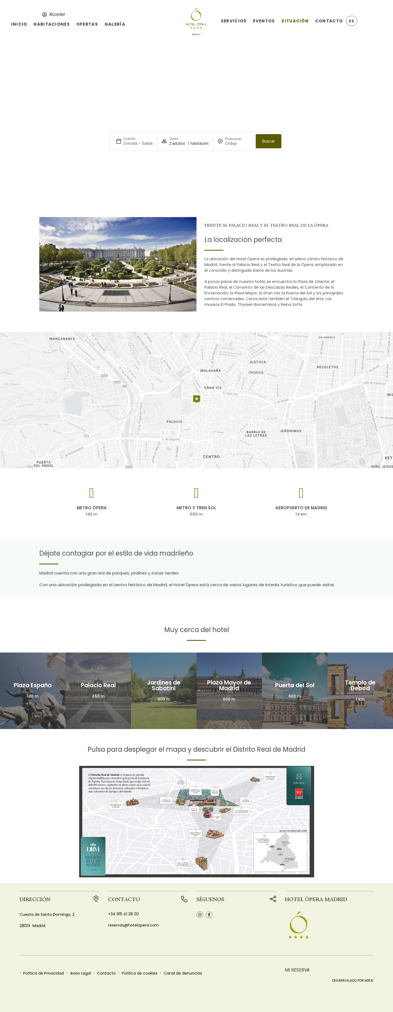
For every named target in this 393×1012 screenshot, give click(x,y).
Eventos (264, 21)
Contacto (329, 21)
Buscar (268, 141)
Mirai (369, 980)
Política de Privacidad (43, 973)
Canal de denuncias (183, 973)
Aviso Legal (80, 973)
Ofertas (87, 24)
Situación (295, 21)
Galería (115, 24)
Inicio (19, 24)
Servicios (234, 21)
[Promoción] (238, 143)
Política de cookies (139, 973)
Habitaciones (52, 24)
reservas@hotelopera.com (133, 925)
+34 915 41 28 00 (123, 914)
